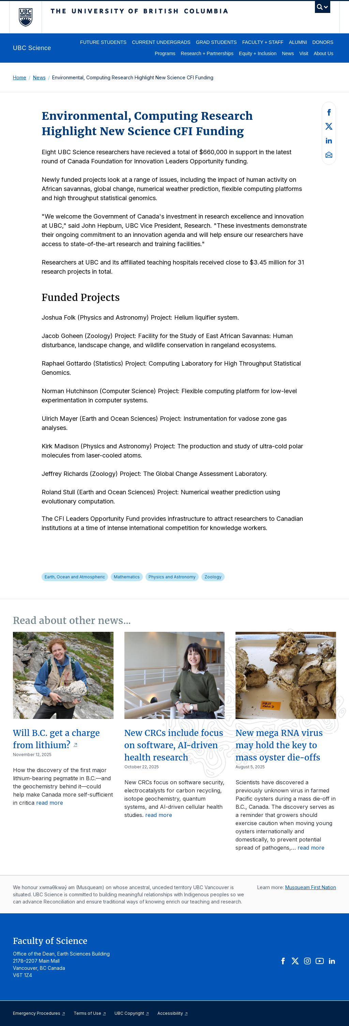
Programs (165, 53)
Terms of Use (90, 1013)
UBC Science (32, 48)
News (288, 53)
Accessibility (172, 1013)
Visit (303, 53)
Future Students (103, 42)
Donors (323, 42)
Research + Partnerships (207, 53)
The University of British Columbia (30, 17)
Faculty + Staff (263, 42)
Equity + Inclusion (257, 53)
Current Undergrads (161, 42)
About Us (323, 53)
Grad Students (216, 42)
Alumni (298, 42)
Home (19, 77)
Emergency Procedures (39, 1013)
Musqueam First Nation (310, 887)
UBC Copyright (132, 1013)
